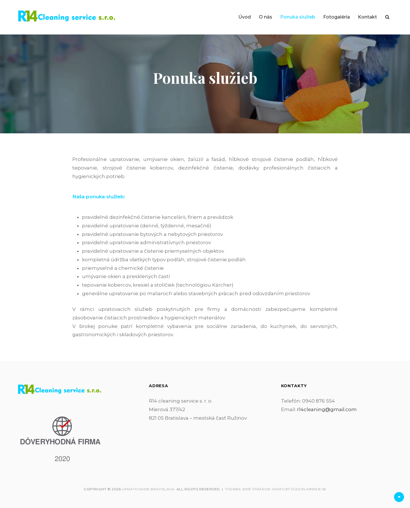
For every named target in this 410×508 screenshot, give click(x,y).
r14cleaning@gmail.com (327, 409)
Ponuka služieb (297, 17)
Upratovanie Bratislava (148, 489)
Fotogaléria (336, 17)
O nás (265, 17)
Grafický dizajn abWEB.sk (299, 489)
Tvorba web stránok (247, 489)
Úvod (244, 17)
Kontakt (367, 17)
